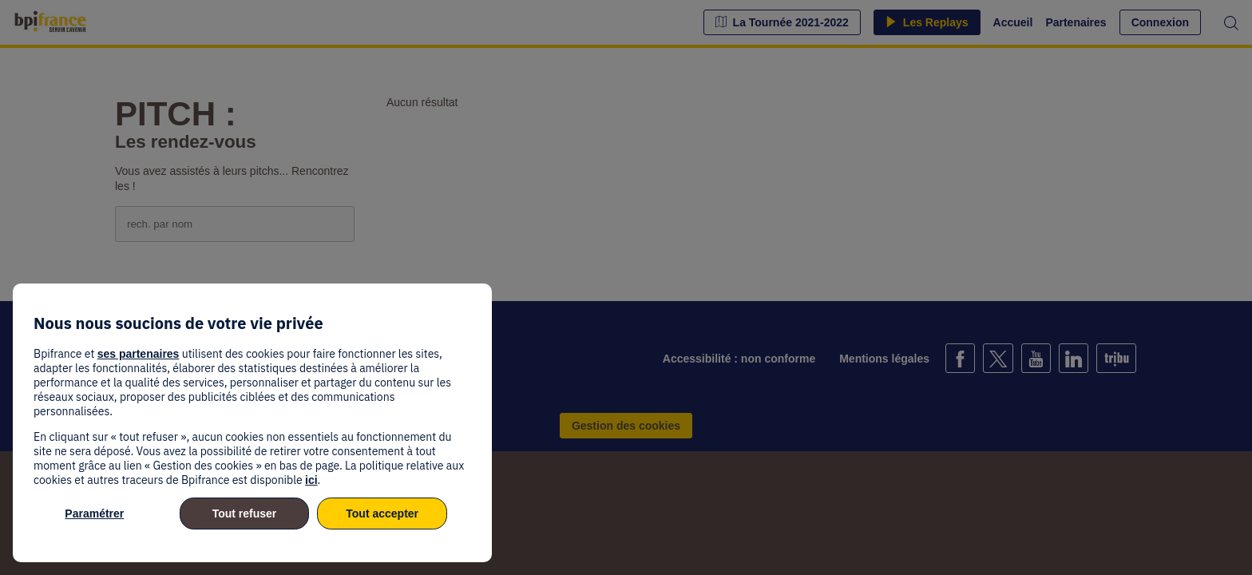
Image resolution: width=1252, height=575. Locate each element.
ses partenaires (138, 353)
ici (311, 480)
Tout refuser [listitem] (244, 513)
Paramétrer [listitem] (94, 513)
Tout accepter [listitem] (382, 513)
